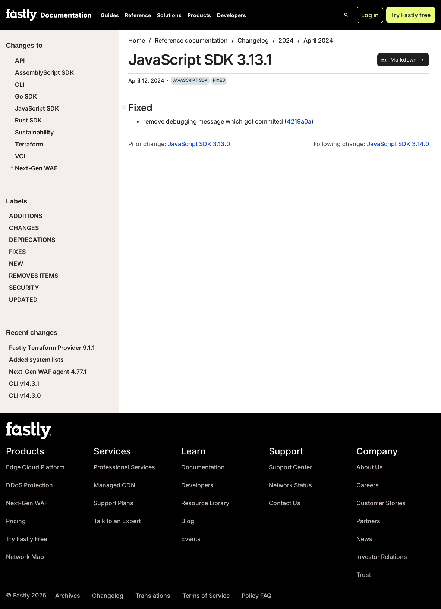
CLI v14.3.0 (25, 395)
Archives (67, 595)
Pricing (16, 521)
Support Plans (113, 503)
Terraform (29, 144)
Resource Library (205, 503)
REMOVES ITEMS (33, 275)
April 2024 (318, 40)
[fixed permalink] (125, 107)
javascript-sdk (190, 80)
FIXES (17, 251)
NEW (16, 263)
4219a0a (299, 121)
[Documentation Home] (64, 15)
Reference (138, 15)
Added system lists (36, 359)
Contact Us (284, 503)
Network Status (290, 485)
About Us (369, 467)
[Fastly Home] (21, 15)
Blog (187, 521)
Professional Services (124, 467)
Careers (367, 485)
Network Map (25, 556)
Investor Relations (381, 556)
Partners (368, 521)
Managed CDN (114, 485)
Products (199, 15)
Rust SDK (28, 120)
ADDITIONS (25, 216)
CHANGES (24, 228)
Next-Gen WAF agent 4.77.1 (47, 371)
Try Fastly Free (26, 539)
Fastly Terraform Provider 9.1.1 (52, 347)
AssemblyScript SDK (44, 72)
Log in (370, 15)
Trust (363, 574)
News (364, 539)
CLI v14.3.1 (24, 383)
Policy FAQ (256, 595)
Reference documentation (191, 40)
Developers (231, 15)
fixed (219, 80)
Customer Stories (381, 503)
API (20, 60)
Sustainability (34, 132)
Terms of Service (206, 595)
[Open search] (346, 14)
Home (136, 40)
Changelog (253, 40)
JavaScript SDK (37, 108)
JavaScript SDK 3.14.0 (398, 143)
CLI (19, 84)
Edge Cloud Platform (35, 467)
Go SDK (26, 96)
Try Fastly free (411, 15)
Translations (152, 595)
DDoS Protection (29, 485)
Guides (110, 15)
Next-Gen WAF (33, 168)
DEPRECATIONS (32, 239)
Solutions (169, 15)
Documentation (203, 467)
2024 (286, 40)
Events (191, 539)
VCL (21, 156)
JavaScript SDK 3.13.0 (199, 143)
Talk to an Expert (117, 521)
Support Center (290, 467)
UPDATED (23, 299)
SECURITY (24, 287)
